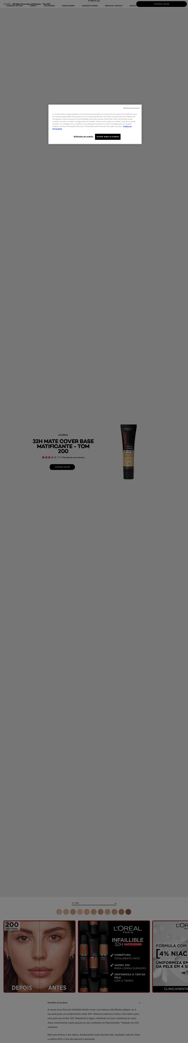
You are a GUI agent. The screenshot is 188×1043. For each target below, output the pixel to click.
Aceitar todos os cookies (108, 137)
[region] (95, 124)
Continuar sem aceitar (131, 108)
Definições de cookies (83, 136)
